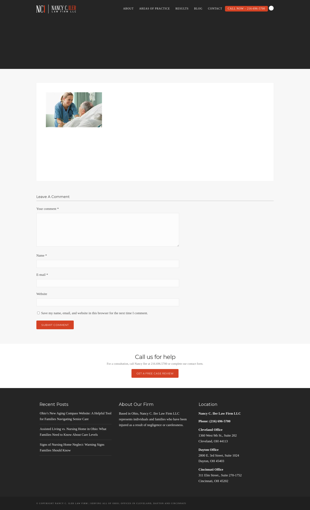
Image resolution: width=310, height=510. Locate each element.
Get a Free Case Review (155, 373)
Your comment (47, 209)
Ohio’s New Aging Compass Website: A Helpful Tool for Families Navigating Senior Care (76, 416)
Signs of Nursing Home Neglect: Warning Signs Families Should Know (72, 447)
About (128, 8)
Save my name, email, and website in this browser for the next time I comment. (94, 313)
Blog (198, 8)
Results (181, 8)
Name (41, 255)
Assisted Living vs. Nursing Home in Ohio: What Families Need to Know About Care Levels (73, 432)
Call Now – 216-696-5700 (246, 8)
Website (41, 294)
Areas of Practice (154, 8)
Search (271, 8)
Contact (215, 8)
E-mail (42, 275)
